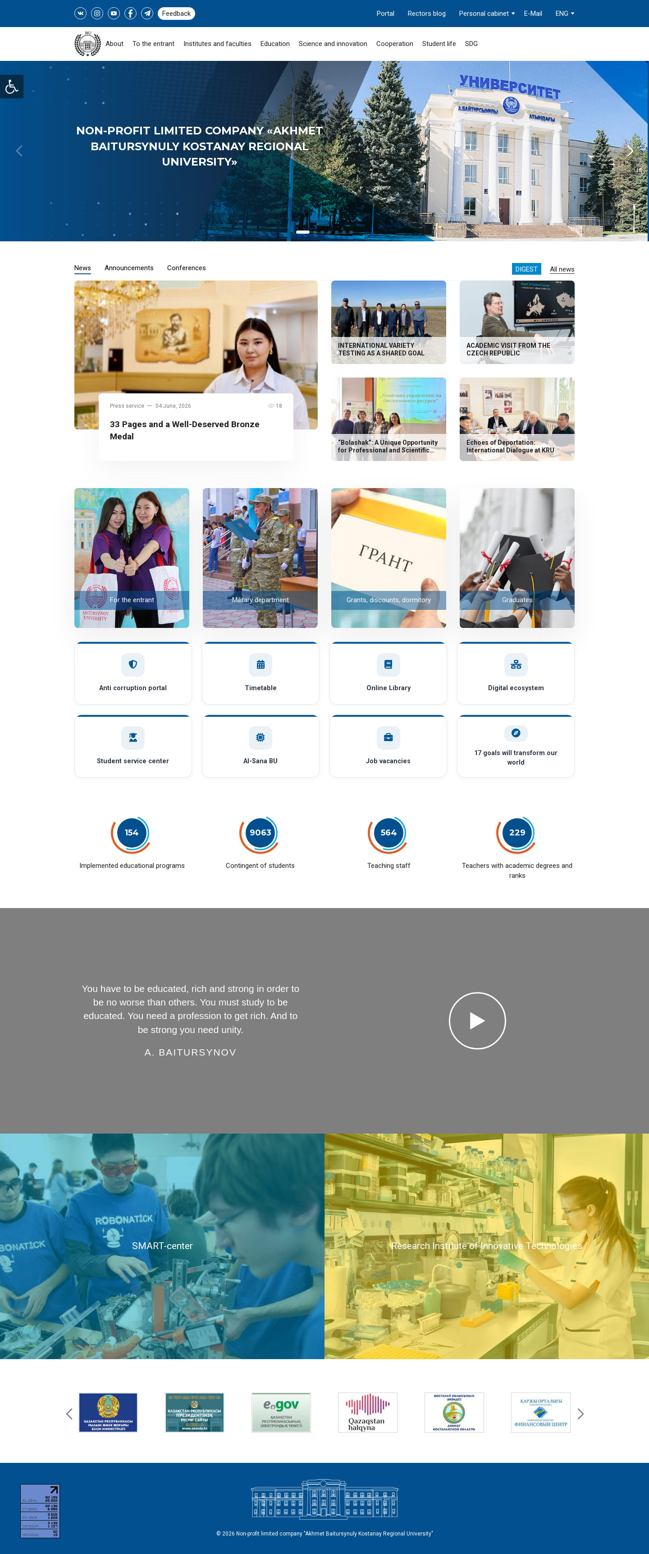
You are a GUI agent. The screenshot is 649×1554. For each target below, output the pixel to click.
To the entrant (153, 44)
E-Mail (533, 13)
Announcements (129, 268)
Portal (385, 13)
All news (562, 269)
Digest (527, 269)
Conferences (186, 268)
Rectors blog (427, 13)
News (82, 268)
